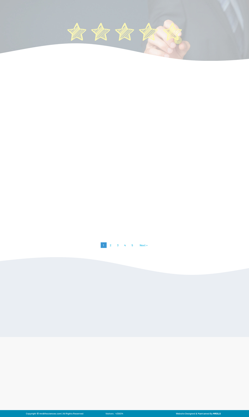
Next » (143, 245)
